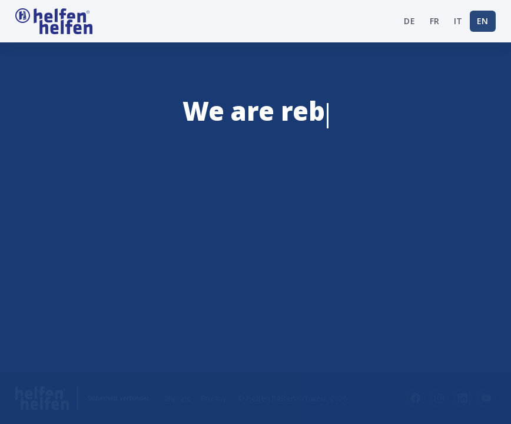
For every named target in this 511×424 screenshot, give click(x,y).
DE (409, 20)
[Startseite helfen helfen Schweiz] (53, 21)
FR (435, 20)
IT (458, 20)
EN (483, 20)
